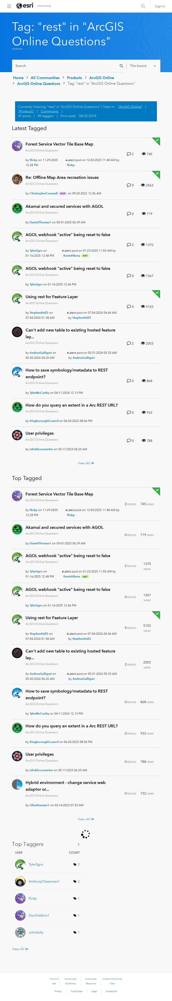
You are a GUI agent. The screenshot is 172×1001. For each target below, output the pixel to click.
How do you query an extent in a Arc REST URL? (72, 405)
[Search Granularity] (143, 66)
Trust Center (77, 991)
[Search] (69, 66)
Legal (94, 991)
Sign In (160, 6)
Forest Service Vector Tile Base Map (59, 144)
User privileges (40, 433)
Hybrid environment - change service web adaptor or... (66, 786)
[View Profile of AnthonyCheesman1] (44, 881)
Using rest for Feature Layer (52, 296)
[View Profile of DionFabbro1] (39, 915)
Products (74, 77)
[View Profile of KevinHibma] (71, 255)
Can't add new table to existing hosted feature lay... (70, 333)
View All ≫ (86, 463)
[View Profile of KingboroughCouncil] (44, 421)
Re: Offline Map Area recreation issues (62, 177)
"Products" (26, 111)
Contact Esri (111, 991)
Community (44, 6)
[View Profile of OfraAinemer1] (39, 805)
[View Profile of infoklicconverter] (41, 449)
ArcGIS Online (101, 77)
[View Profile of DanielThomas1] (40, 222)
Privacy (58, 991)
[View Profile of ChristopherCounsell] (44, 193)
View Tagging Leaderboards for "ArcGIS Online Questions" (47, 844)
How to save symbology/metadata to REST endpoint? (67, 373)
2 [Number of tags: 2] (79, 864)
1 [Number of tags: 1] (79, 898)
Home (18, 77)
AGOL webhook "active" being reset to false (68, 234)
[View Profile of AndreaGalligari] (41, 353)
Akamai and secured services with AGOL (64, 206)
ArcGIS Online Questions (38, 83)
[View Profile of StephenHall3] (39, 313)
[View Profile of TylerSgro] (36, 250)
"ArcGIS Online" (130, 107)
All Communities (45, 77)
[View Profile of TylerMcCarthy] (39, 393)
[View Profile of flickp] (33, 160)
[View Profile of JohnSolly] (36, 932)
